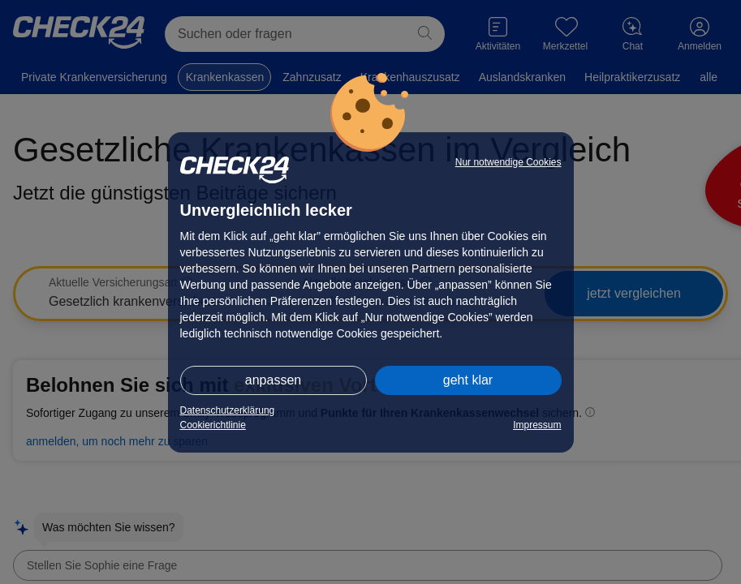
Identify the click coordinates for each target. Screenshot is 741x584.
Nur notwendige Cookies (508, 162)
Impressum (537, 425)
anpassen (273, 380)
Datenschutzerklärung (227, 410)
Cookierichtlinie (213, 425)
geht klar (468, 380)
